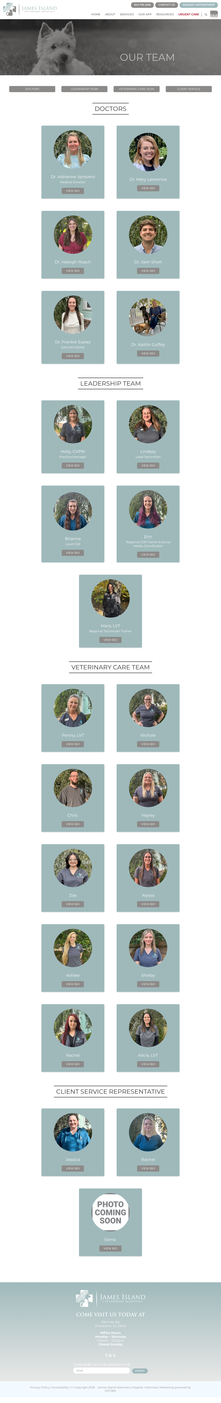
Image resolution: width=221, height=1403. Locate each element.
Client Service (188, 89)
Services (127, 14)
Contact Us (166, 5)
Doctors (32, 89)
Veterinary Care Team (136, 89)
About (110, 14)
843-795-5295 (142, 5)
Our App (145, 14)
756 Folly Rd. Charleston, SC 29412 (110, 1324)
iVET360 (110, 1391)
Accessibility (60, 1387)
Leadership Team (84, 89)
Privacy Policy (39, 1387)
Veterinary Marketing (159, 1387)
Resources (165, 14)
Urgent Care (188, 14)
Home (95, 14)
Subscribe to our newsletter (101, 1364)
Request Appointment (199, 5)
